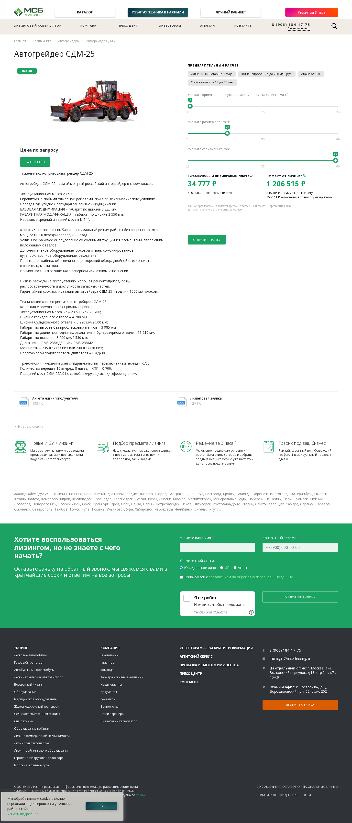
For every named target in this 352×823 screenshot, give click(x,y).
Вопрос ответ (110, 706)
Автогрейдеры (68, 41)
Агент (242, 567)
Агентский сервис (196, 656)
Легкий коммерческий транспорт (38, 677)
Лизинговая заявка (206, 398)
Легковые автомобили (30, 655)
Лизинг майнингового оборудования (41, 750)
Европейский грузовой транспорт (38, 758)
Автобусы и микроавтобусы (34, 670)
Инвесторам (170, 25)
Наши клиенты (111, 684)
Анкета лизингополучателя (55, 398)
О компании (109, 655)
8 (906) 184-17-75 (291, 24)
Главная (20, 41)
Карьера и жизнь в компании (121, 677)
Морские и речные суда (31, 765)
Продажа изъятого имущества (209, 665)
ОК (101, 806)
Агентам (207, 25)
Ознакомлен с (239, 577)
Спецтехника (42, 41)
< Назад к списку (29, 426)
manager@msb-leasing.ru (290, 658)
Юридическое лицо (200, 567)
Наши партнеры (112, 714)
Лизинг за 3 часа (311, 12)
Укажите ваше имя (195, 537)
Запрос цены (35, 162)
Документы (108, 692)
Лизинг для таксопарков (31, 743)
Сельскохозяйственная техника (37, 714)
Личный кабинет (230, 12)
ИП (227, 567)
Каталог (85, 12)
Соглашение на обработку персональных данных (297, 787)
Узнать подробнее (22, 814)
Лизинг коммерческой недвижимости (42, 736)
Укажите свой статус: (198, 560)
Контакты (243, 25)
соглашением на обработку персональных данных (251, 577)
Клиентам (107, 662)
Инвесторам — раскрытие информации (216, 647)
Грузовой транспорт (29, 662)
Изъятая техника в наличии (158, 12)
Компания (89, 25)
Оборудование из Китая (32, 728)
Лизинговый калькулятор (37, 25)
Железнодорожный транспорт (36, 706)
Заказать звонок (299, 28)
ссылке (141, 795)
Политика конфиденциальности (283, 795)
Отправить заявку (206, 240)
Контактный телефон (280, 537)
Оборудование (25, 692)
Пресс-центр (129, 25)
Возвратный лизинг (28, 684)
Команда (106, 670)
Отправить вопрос (300, 596)
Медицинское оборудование (35, 699)
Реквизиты (108, 699)
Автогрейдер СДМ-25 (101, 41)
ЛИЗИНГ (21, 647)
